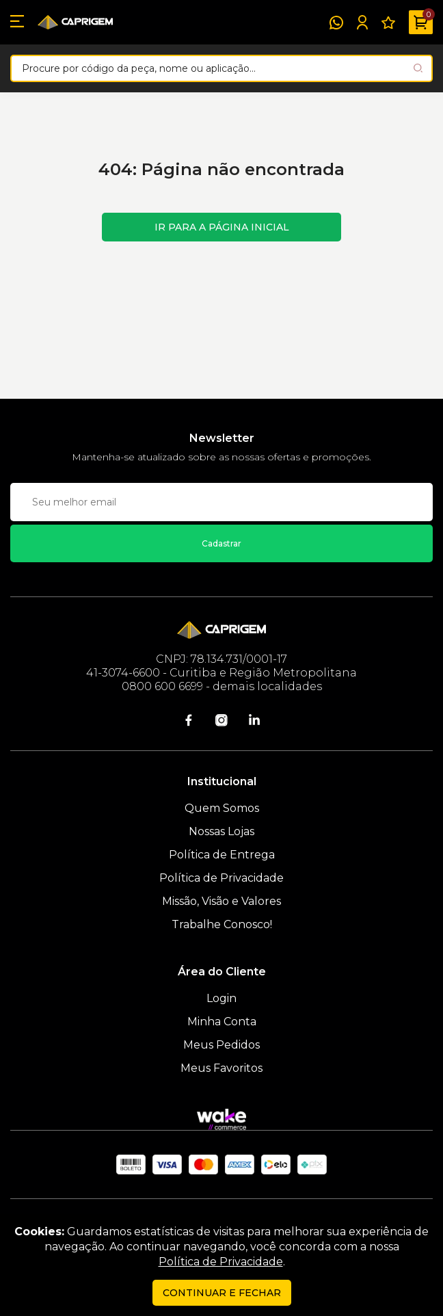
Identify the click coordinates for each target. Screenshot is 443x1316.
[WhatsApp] (336, 22)
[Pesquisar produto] (418, 68)
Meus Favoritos (221, 1068)
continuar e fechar (222, 1293)
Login (221, 998)
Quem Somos (222, 808)
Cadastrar (221, 543)
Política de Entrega (222, 854)
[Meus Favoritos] (388, 22)
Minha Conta (221, 1021)
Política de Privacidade (221, 877)
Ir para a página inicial (222, 227)
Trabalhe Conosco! (222, 924)
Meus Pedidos (221, 1044)
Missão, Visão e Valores (221, 901)
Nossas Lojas (221, 831)
